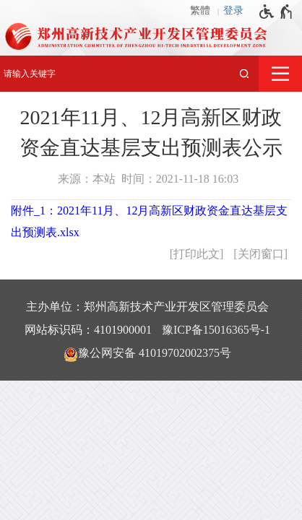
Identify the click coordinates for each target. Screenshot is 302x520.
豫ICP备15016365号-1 (216, 330)
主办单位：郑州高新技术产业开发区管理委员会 (147, 306)
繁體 (200, 10)
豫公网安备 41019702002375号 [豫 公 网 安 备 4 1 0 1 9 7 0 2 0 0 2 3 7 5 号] (147, 354)
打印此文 (196, 254)
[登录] (237, 11)
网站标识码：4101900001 (88, 330)
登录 (233, 10)
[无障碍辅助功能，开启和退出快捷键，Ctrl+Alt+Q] (276, 11)
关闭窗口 (261, 254)
